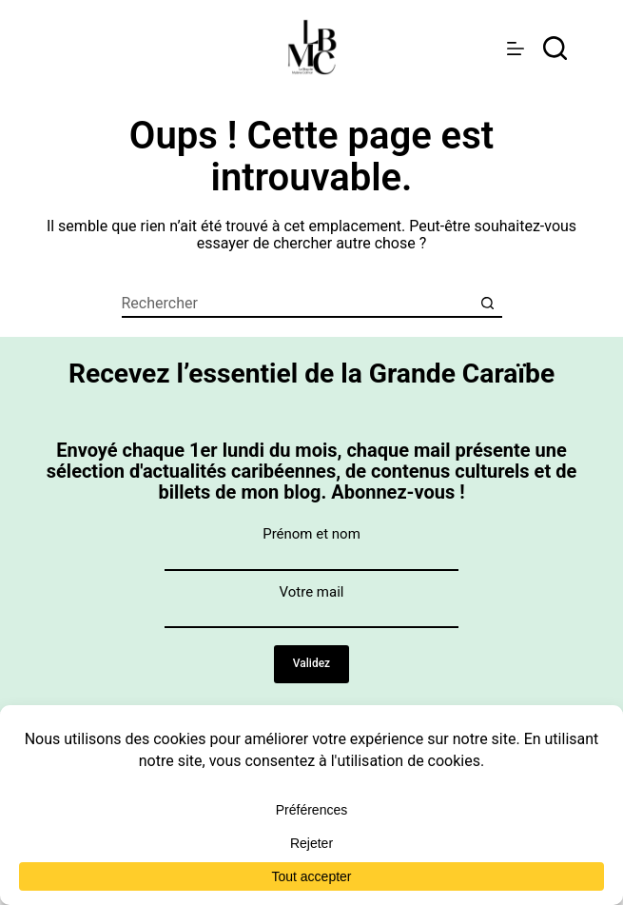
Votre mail (312, 591)
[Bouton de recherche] (488, 303)
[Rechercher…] (298, 303)
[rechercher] (555, 48)
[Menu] (515, 48)
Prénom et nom (311, 533)
